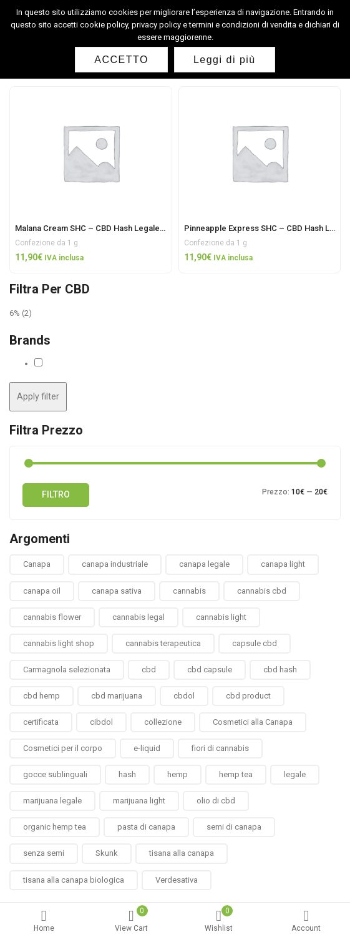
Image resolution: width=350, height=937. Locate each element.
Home (43, 921)
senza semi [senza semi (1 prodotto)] (43, 853)
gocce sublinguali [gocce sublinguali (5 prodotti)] (55, 774)
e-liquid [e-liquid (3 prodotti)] (147, 748)
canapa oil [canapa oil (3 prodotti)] (42, 591)
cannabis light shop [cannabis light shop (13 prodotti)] (58, 643)
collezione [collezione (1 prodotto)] (163, 722)
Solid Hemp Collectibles (87, 363)
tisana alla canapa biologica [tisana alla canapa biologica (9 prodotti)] (73, 880)
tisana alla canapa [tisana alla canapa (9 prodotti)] (181, 853)
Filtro (56, 494)
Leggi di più (224, 59)
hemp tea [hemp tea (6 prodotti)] (236, 774)
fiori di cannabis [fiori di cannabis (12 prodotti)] (220, 748)
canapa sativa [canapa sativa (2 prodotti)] (117, 591)
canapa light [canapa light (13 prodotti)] (283, 564)
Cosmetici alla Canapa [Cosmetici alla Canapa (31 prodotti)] (253, 722)
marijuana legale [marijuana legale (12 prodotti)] (52, 800)
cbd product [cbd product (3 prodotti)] (248, 695)
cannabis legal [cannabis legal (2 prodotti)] (138, 617)
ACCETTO (121, 59)
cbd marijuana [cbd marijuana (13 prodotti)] (116, 695)
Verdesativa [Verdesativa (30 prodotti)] (176, 880)
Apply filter (38, 396)
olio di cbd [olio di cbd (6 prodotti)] (216, 800)
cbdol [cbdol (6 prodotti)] (184, 695)
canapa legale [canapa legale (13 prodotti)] (204, 564)
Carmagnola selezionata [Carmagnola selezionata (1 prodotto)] (66, 669)
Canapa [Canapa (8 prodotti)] (37, 564)
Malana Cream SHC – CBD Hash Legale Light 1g (103, 228)
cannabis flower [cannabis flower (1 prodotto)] (52, 617)
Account (306, 921)
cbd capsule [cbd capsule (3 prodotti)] (209, 669)
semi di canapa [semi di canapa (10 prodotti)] (234, 827)
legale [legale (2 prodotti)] (295, 774)
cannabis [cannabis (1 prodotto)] (189, 591)
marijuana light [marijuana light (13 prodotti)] (139, 800)
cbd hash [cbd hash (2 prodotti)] (280, 669)
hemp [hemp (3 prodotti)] (177, 774)
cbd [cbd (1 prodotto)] (149, 669)
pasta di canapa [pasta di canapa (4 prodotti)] (146, 827)
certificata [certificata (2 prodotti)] (41, 722)
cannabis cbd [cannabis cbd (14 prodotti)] (261, 591)
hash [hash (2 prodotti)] (127, 774)
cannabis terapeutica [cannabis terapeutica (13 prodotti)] (163, 643)
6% (14, 313)
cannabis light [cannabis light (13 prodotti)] (221, 617)
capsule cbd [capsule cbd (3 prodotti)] (254, 643)
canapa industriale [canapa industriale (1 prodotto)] (115, 564)
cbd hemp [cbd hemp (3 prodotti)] (41, 695)
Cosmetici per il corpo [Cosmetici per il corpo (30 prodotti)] (62, 748)
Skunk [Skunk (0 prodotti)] (106, 853)
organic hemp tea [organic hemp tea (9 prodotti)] (54, 827)
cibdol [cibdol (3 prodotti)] (101, 722)
